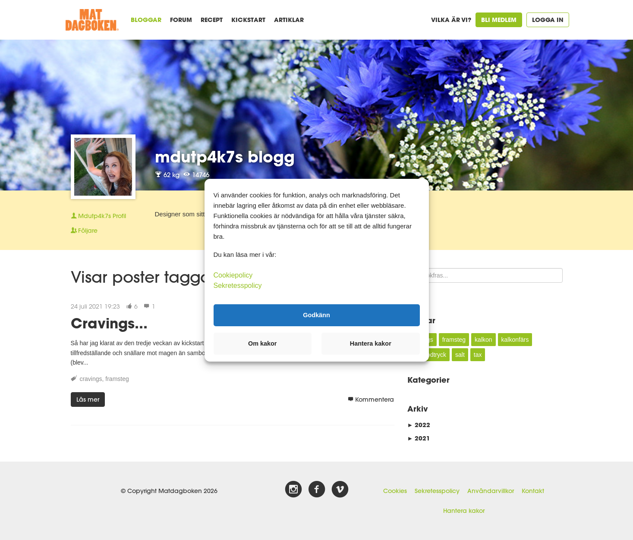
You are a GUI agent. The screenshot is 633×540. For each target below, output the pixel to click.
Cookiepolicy (233, 274)
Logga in (548, 20)
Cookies (395, 491)
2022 (419, 425)
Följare (84, 230)
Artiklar (289, 20)
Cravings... (109, 323)
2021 (419, 438)
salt (460, 354)
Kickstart (248, 20)
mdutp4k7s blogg (225, 156)
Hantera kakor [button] (370, 343)
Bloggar (146, 20)
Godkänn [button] (316, 315)
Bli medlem (498, 20)
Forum (181, 20)
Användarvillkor (490, 491)
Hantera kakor (464, 511)
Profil (98, 216)
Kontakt (533, 491)
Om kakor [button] (262, 343)
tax (478, 354)
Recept (212, 20)
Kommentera (371, 399)
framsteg (117, 378)
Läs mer (87, 399)
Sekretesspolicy (437, 491)
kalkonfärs (515, 339)
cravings (90, 378)
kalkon (483, 339)
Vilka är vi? (451, 20)
